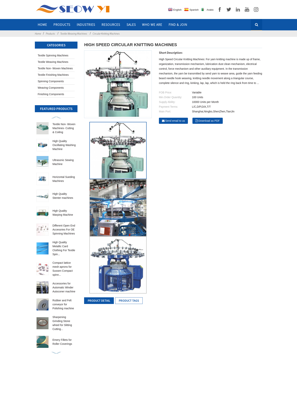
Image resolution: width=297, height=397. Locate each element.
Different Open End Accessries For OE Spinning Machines (63, 229)
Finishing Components (51, 94)
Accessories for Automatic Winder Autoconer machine (63, 287)
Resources (111, 24)
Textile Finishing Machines (53, 74)
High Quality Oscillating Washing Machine (64, 145)
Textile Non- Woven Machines (55, 68)
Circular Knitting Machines (106, 33)
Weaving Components (51, 87)
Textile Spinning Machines (53, 55)
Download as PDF (209, 120)
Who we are (152, 24)
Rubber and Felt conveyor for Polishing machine (63, 304)
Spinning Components (51, 81)
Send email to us (175, 120)
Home (42, 24)
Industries (86, 24)
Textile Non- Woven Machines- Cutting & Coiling (63, 128)
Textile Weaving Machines (73, 33)
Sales (131, 24)
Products (61, 24)
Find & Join (178, 24)
